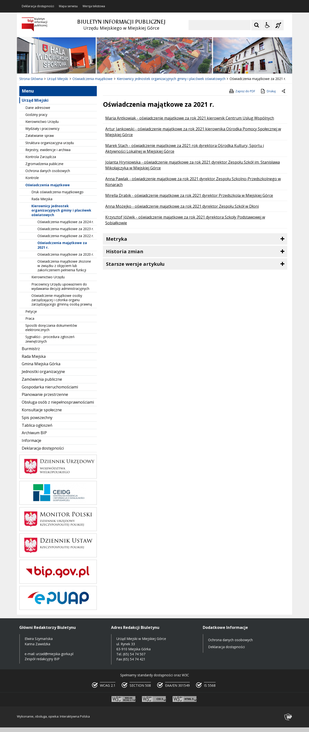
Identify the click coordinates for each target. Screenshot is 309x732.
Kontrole (32, 177)
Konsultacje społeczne (42, 410)
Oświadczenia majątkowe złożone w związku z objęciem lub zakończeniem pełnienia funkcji (64, 265)
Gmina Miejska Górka (41, 363)
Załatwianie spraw (39, 135)
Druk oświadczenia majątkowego (57, 192)
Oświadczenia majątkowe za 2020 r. (65, 254)
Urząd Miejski (35, 100)
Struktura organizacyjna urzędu (49, 142)
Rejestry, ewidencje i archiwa (47, 149)
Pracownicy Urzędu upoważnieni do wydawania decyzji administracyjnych (60, 286)
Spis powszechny (37, 417)
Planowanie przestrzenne (45, 394)
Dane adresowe (37, 107)
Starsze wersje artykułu (135, 264)
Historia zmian (124, 251)
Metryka (116, 239)
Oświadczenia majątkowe (47, 185)
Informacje (31, 440)
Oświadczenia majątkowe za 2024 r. (65, 222)
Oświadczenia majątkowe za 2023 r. (65, 228)
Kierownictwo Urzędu (42, 121)
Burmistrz (31, 348)
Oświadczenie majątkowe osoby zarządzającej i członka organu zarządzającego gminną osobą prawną (61, 299)
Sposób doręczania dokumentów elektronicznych (51, 327)
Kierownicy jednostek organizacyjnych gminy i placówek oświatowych (61, 210)
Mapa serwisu (68, 6)
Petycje (31, 311)
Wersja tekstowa (94, 6)
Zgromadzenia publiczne (44, 163)
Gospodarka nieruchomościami (50, 387)
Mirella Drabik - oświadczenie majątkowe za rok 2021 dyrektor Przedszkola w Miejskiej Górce (189, 195)
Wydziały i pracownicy (42, 128)
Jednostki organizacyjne (43, 371)
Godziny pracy (36, 114)
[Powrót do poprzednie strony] (284, 91)
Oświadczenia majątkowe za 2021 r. (62, 244)
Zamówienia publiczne (42, 379)
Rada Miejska (41, 199)
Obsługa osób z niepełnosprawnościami (58, 402)
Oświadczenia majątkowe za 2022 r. (65, 235)
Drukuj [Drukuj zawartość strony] (268, 91)
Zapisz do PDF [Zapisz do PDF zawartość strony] (242, 91)
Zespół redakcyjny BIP (42, 659)
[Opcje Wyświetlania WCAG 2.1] (267, 25)
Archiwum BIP (34, 432)
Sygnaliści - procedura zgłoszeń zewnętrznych (50, 338)
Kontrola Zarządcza (40, 156)
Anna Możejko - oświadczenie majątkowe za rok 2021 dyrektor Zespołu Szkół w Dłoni (182, 206)
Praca (29, 318)
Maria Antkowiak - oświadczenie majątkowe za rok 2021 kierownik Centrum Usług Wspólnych (189, 118)
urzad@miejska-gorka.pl (54, 654)
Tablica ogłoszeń (37, 425)
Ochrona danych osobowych (47, 170)
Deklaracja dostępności (38, 6)
